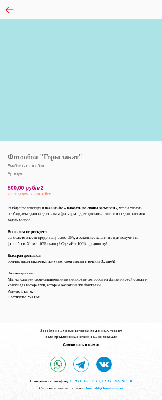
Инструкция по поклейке (29, 194)
